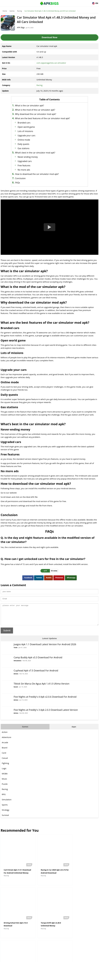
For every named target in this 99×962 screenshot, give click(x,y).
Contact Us (70, 959)
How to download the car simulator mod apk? (39, 174)
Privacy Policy (59, 959)
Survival (5, 819)
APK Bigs (22, 27)
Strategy (5, 813)
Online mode (25, 139)
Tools (15, 651)
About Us (28, 959)
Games (12, 11)
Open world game (28, 127)
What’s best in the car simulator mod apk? (37, 152)
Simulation (17, 664)
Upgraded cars (26, 161)
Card (4, 756)
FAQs (19, 182)
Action (16, 678)
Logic (4, 772)
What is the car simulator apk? (31, 105)
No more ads (25, 169)
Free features (25, 165)
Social (16, 691)
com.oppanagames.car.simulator (51, 63)
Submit (6, 634)
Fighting (5, 767)
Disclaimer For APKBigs (43, 959)
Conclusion (22, 178)
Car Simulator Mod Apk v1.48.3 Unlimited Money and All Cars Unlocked (50, 11)
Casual (5, 762)
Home (5, 11)
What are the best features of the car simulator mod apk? (44, 118)
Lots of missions (27, 131)
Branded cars (25, 122)
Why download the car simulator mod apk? (37, 114)
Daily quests (25, 144)
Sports (5, 808)
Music (4, 782)
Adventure (6, 741)
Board (4, 751)
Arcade (5, 746)
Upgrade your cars (28, 135)
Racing (19, 11)
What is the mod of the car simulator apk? (37, 109)
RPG (4, 798)
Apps (74, 730)
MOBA (4, 777)
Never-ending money (29, 156)
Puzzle (5, 788)
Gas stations (25, 148)
